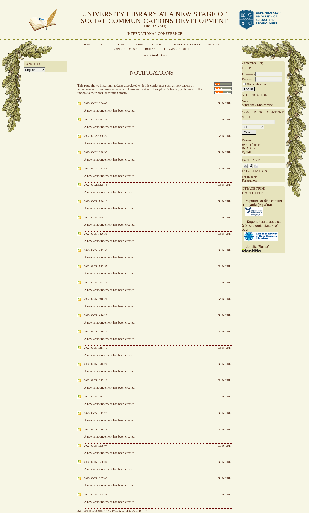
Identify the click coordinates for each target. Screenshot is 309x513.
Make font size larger (256, 165)
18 (140, 510)
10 (113, 510)
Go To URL (224, 103)
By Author (248, 148)
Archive (213, 44)
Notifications (159, 55)
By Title (247, 152)
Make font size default (251, 165)
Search (155, 44)
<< (105, 510)
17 (136, 510)
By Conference (251, 144)
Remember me (256, 84)
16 (133, 510)
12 (120, 510)
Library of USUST (176, 49)
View (245, 101)
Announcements (126, 49)
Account (137, 44)
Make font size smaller (246, 165)
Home (88, 44)
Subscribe (248, 104)
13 (123, 510)
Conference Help (252, 62)
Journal (151, 49)
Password (248, 79)
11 (116, 510)
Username (248, 74)
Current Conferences (184, 44)
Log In (119, 44)
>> (145, 510)
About (103, 44)
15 (130, 510)
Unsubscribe (265, 104)
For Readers (249, 176)
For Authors (249, 180)
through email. (117, 92)
